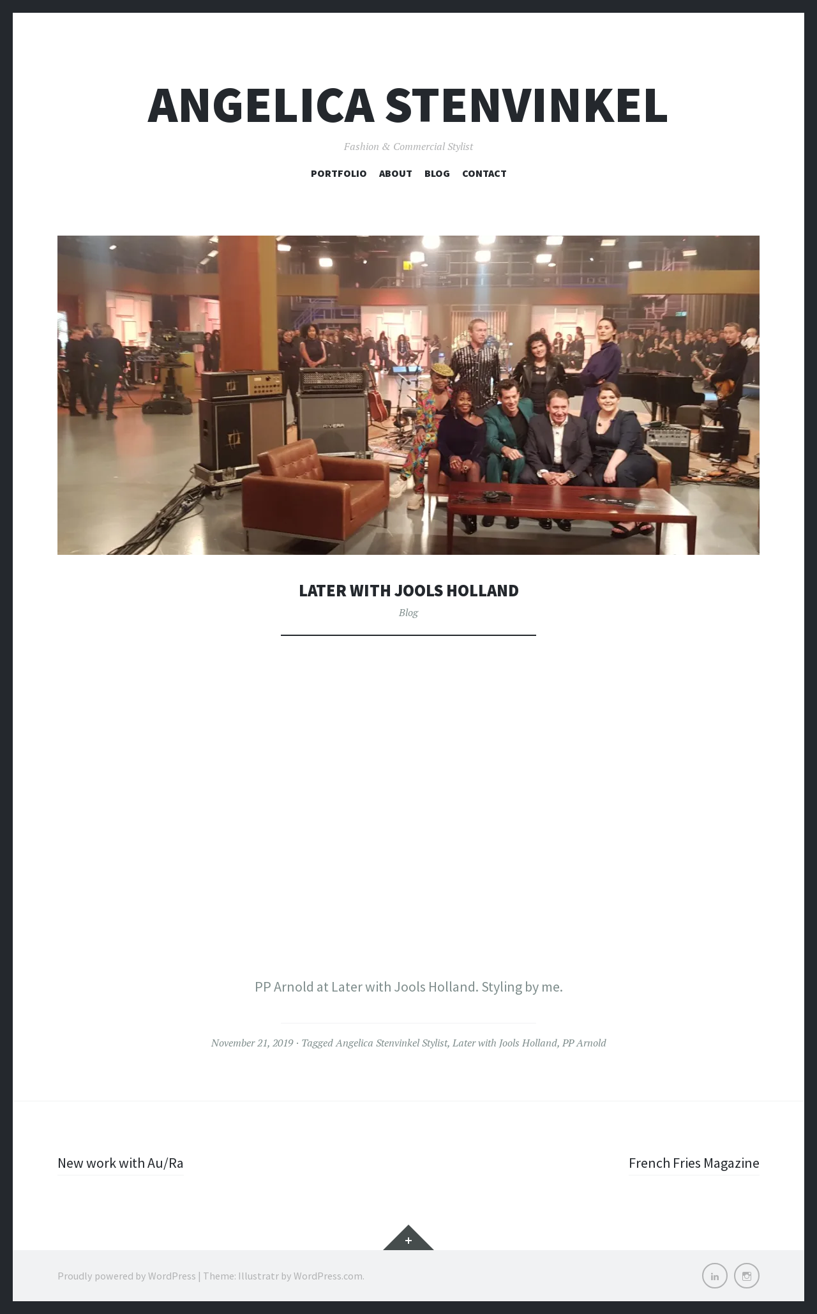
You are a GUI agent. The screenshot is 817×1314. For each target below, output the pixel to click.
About (395, 173)
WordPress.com (328, 1275)
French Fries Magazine (694, 1163)
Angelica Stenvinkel (408, 104)
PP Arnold (584, 1043)
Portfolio (339, 173)
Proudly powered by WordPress (126, 1275)
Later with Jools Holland (505, 1043)
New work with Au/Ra (120, 1163)
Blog (437, 173)
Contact (484, 173)
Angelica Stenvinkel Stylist (391, 1043)
